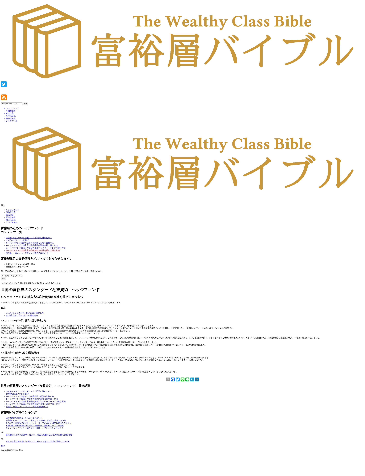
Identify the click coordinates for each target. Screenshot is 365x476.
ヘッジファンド (12, 210)
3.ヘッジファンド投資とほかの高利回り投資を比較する (30, 243)
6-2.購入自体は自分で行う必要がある (22, 315)
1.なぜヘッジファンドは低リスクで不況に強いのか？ (29, 238)
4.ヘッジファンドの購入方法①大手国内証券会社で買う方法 (32, 245)
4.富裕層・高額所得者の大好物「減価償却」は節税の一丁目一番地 (35, 426)
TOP (3, 446)
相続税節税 (11, 220)
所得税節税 (11, 217)
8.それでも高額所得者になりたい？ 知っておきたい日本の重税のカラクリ (38, 423)
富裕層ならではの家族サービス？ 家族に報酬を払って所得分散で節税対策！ (40, 435)
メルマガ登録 (11, 222)
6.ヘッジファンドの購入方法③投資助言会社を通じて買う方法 (33, 250)
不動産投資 (11, 212)
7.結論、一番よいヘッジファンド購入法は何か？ (27, 253)
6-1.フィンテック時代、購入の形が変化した (25, 313)
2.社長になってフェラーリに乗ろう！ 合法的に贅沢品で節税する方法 (36, 420)
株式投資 (10, 215)
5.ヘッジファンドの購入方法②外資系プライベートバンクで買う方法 (36, 248)
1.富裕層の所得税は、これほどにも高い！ (24, 418)
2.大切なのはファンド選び (17, 240)
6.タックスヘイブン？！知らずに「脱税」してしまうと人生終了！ (35, 428)
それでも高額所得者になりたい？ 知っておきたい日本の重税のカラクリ (38, 441)
